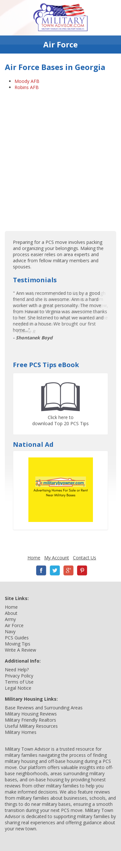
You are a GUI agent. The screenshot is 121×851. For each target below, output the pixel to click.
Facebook (41, 571)
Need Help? (17, 669)
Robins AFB (27, 87)
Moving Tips (17, 644)
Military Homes (20, 732)
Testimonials (35, 279)
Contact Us (84, 558)
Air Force (14, 625)
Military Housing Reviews (31, 714)
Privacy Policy (19, 676)
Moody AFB (27, 81)
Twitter (55, 571)
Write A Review (20, 650)
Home (33, 558)
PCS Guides (17, 638)
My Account (56, 558)
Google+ (68, 571)
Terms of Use (19, 682)
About (11, 613)
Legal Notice (18, 688)
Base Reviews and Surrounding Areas (44, 708)
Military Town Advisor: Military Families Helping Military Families (60, 18)
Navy (10, 631)
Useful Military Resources (31, 726)
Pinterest (82, 571)
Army (10, 619)
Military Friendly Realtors (30, 720)
